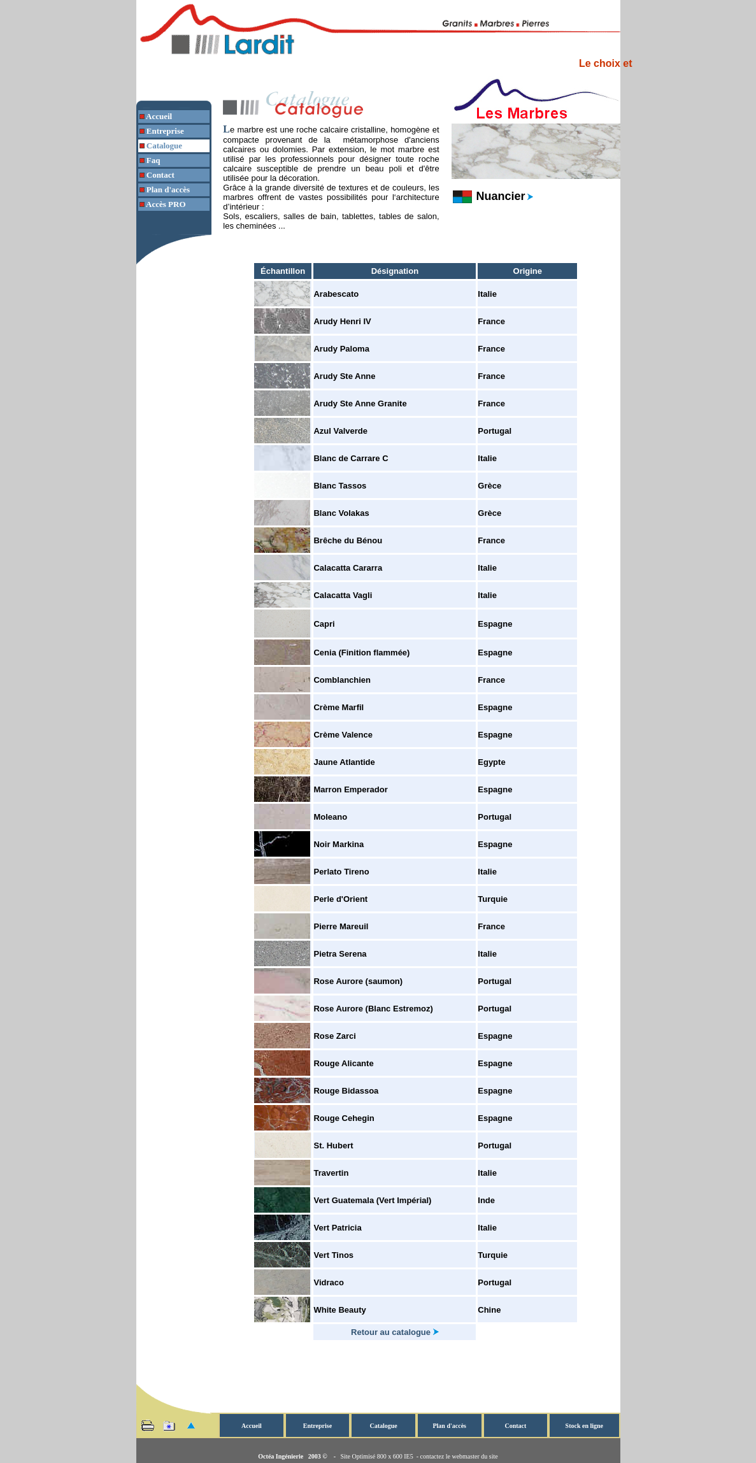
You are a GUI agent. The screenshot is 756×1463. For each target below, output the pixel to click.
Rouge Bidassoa (345, 1090)
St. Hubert (333, 1145)
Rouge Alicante (343, 1063)
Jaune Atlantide (343, 762)
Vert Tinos (333, 1255)
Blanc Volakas (341, 513)
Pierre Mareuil (340, 926)
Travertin (330, 1173)
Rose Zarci (334, 1036)
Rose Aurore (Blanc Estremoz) (372, 1008)
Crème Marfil (338, 707)
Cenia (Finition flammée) (361, 652)
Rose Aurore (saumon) (358, 981)
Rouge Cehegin (343, 1118)
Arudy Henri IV (342, 321)
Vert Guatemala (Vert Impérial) (372, 1200)
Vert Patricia (337, 1227)
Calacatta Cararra (347, 568)
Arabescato (336, 294)
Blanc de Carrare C (350, 458)
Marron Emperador (350, 789)
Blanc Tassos (339, 485)
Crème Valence (343, 734)
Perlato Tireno (341, 871)
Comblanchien (342, 680)
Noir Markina (338, 844)
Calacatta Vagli (342, 595)
